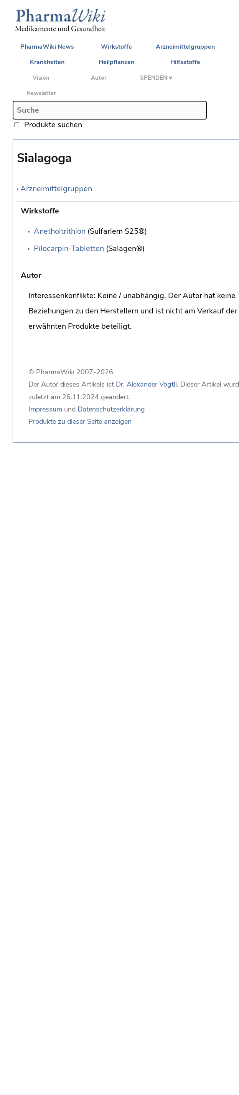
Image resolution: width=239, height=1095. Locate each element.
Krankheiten (47, 62)
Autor (99, 78)
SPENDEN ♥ (156, 78)
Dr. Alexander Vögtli (146, 384)
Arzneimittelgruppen (185, 47)
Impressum (45, 409)
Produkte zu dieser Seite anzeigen (80, 421)
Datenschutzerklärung (111, 409)
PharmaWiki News (47, 47)
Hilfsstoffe (185, 62)
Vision (41, 78)
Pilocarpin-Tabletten (69, 248)
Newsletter (41, 93)
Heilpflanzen (116, 62)
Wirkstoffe (116, 47)
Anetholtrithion (60, 231)
